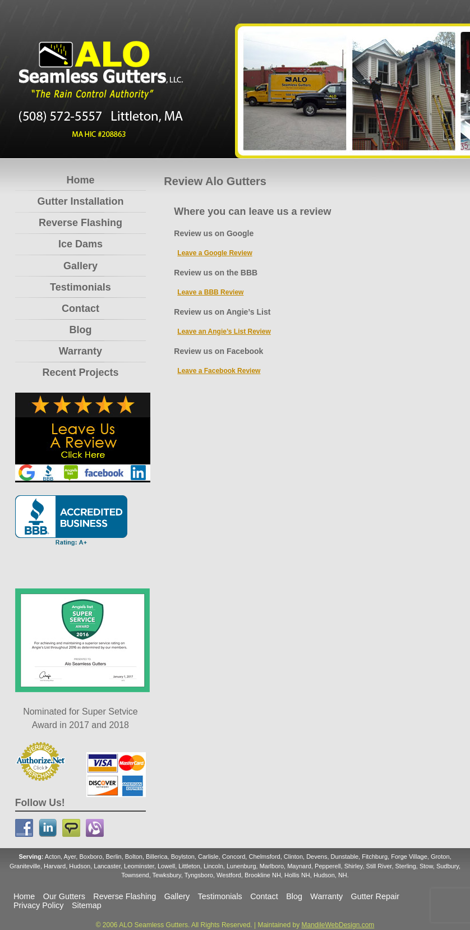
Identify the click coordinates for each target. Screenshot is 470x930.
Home (80, 180)
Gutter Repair (375, 896)
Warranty (80, 351)
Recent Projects (80, 372)
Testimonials (80, 287)
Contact (80, 308)
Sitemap (87, 905)
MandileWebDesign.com (337, 925)
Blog (80, 329)
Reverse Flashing (80, 222)
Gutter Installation (80, 201)
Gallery (80, 265)
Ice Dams (80, 244)
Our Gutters (64, 896)
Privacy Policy (38, 905)
